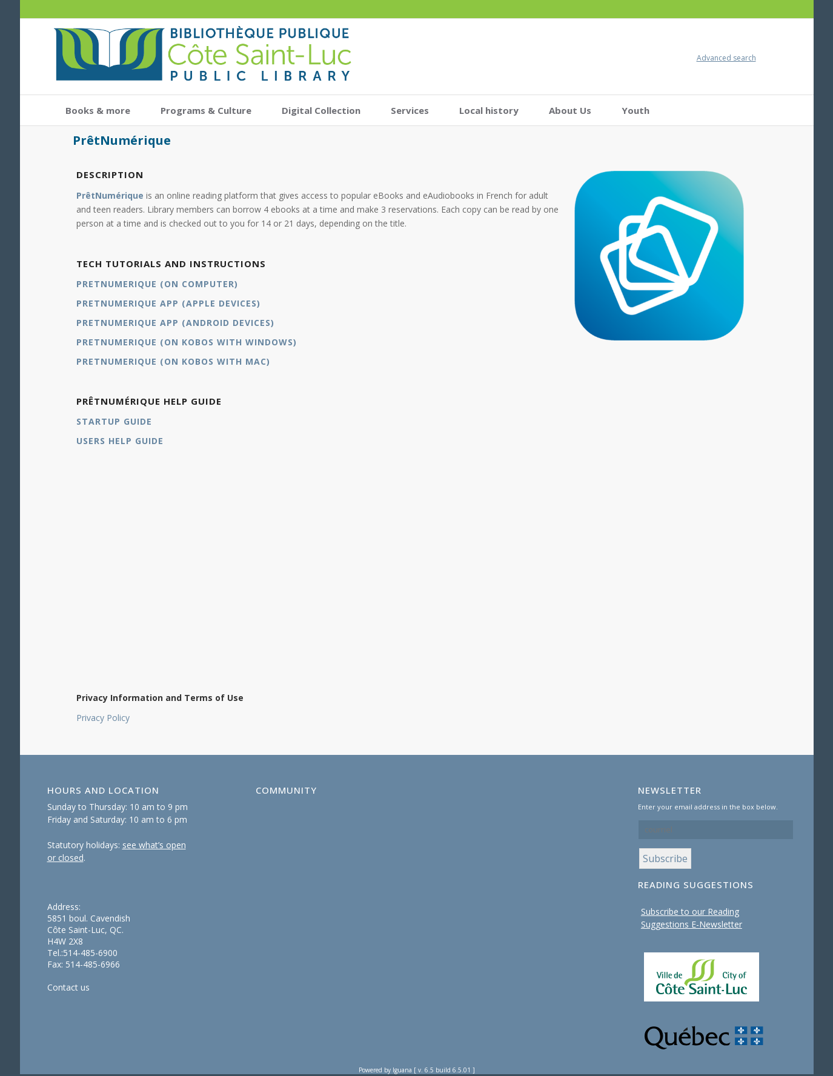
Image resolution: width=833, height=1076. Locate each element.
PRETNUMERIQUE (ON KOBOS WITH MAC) (173, 361)
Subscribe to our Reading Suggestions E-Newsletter (691, 918)
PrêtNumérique (110, 195)
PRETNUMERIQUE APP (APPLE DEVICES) (168, 303)
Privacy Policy (103, 717)
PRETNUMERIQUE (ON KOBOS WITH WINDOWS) (186, 342)
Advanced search (726, 58)
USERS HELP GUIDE (120, 441)
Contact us (68, 987)
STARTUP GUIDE (114, 421)
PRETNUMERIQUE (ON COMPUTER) (157, 284)
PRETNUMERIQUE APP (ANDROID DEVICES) (175, 322)
